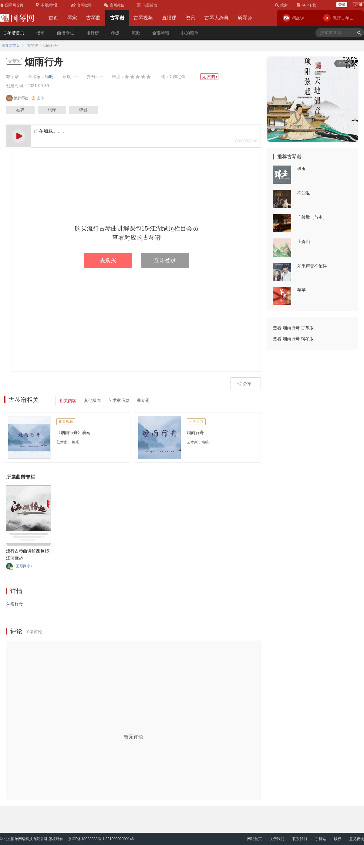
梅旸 (49, 76)
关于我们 (277, 839)
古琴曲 (93, 17)
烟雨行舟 (195, 432)
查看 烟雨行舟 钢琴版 (293, 338)
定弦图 (210, 76)
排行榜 (92, 32)
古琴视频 (143, 17)
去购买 (108, 260)
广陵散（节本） (312, 217)
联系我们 (299, 839)
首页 (53, 17)
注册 (358, 4)
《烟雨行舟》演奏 (73, 432)
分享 (244, 383)
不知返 (303, 192)
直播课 (169, 17)
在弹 (20, 110)
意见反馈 (356, 839)
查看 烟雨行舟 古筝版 (293, 327)
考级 (115, 32)
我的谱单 (189, 32)
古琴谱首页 (13, 32)
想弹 (52, 110)
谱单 (40, 32)
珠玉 (301, 168)
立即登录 (165, 260)
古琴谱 (117, 17)
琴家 (72, 17)
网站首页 (254, 839)
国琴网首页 (11, 45)
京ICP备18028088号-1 (86, 839)
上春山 (303, 241)
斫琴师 (245, 17)
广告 (345, 63)
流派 (136, 32)
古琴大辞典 (216, 17)
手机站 (320, 839)
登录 (341, 4)
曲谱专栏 (65, 32)
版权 (337, 839)
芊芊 (301, 290)
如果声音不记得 (312, 265)
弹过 (83, 110)
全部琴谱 (160, 32)
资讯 (190, 17)
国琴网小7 (24, 566)
